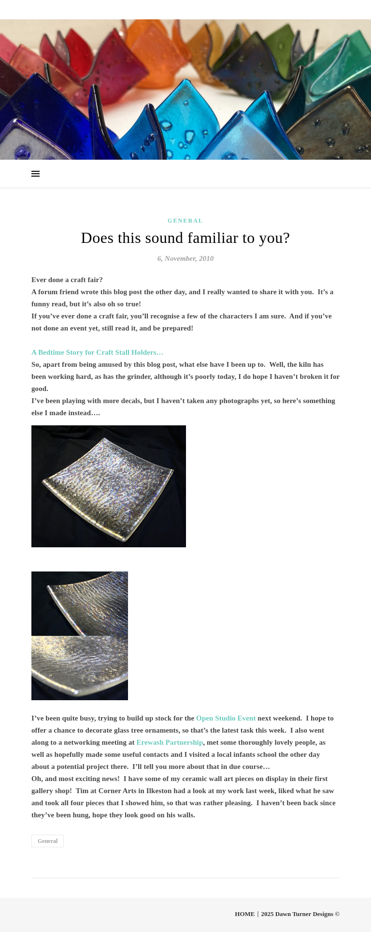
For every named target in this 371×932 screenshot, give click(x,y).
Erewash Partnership (169, 742)
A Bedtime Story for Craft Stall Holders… (97, 352)
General (185, 220)
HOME (245, 913)
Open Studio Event (226, 718)
